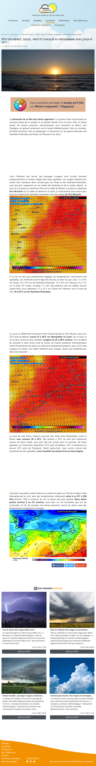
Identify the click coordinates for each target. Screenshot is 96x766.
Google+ (81, 565)
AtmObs (26, 20)
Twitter (70, 565)
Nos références (80, 20)
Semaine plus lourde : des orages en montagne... (71, 695)
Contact (5, 755)
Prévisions (13, 20)
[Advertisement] (47, 155)
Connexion (60, 25)
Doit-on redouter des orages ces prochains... (69, 630)
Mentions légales (10, 761)
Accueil (4, 34)
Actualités (50, 20)
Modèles (38, 20)
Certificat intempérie (41, 25)
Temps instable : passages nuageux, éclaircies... (23, 695)
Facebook (58, 565)
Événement (64, 20)
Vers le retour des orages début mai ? (18, 630)
